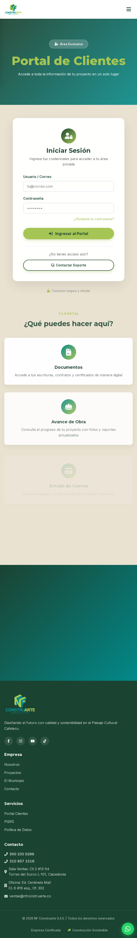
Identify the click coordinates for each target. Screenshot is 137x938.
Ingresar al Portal (68, 235)
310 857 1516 (21, 861)
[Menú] (129, 9)
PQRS (9, 821)
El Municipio (14, 780)
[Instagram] (20, 741)
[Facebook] (8, 741)
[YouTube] (32, 741)
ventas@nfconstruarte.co (30, 896)
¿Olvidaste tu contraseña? (94, 220)
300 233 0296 (21, 854)
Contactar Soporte (68, 267)
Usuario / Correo (37, 178)
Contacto (11, 789)
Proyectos (12, 773)
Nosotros (12, 764)
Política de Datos (18, 830)
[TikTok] (44, 741)
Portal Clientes (16, 813)
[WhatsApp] (128, 929)
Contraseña (33, 200)
